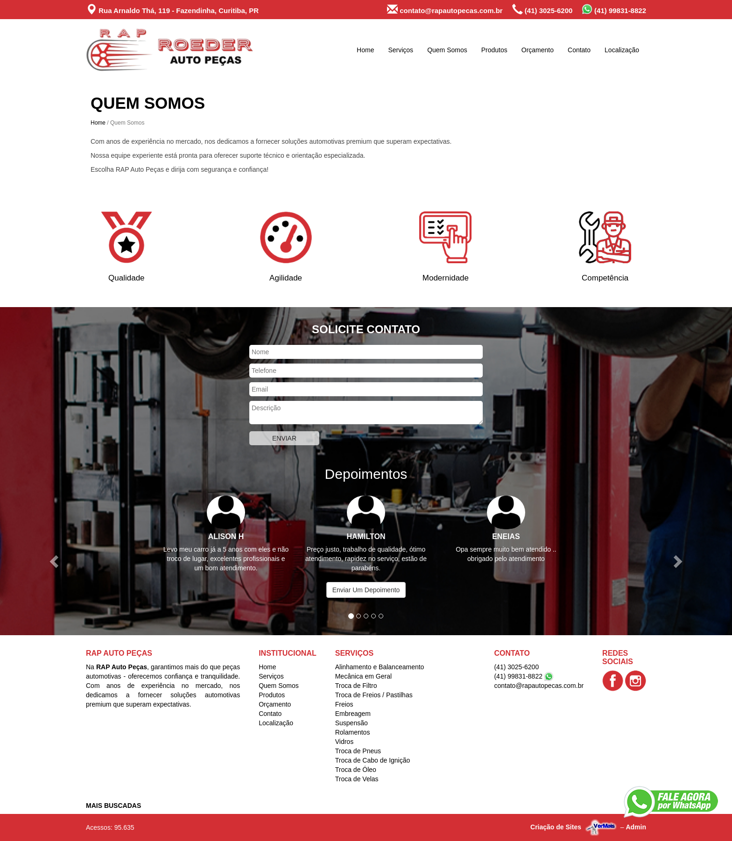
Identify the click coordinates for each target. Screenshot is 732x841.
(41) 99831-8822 (614, 9)
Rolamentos (352, 732)
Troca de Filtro (356, 685)
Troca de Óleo (355, 769)
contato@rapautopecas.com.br (445, 9)
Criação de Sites (555, 827)
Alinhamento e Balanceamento (379, 667)
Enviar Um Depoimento (366, 590)
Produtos (494, 50)
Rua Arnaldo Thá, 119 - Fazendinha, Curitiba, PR (172, 9)
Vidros (344, 741)
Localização (622, 50)
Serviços (400, 50)
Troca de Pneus (358, 751)
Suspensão (351, 723)
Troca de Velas (357, 779)
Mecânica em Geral (363, 676)
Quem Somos (447, 50)
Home (365, 50)
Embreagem (353, 713)
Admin (636, 827)
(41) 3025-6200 (542, 9)
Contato (579, 50)
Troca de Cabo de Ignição (372, 760)
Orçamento (537, 50)
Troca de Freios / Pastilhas (374, 695)
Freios (344, 704)
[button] (55, 560)
